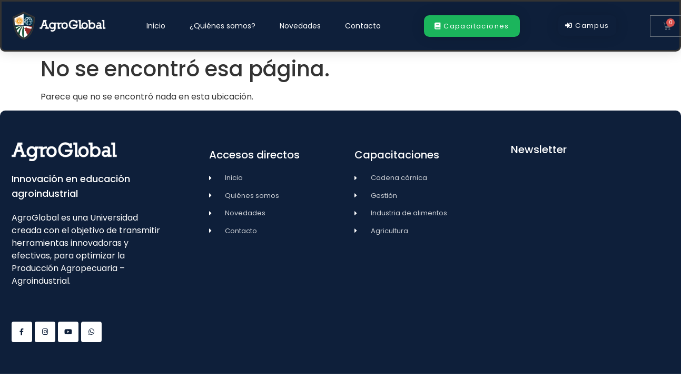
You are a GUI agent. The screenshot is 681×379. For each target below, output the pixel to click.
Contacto (363, 26)
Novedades (300, 26)
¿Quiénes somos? (222, 26)
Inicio (155, 26)
